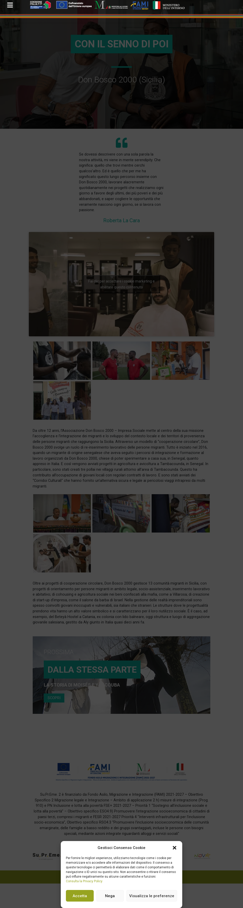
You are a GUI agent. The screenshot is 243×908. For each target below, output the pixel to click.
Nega (110, 896)
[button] (174, 847)
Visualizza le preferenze (151, 896)
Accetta (80, 896)
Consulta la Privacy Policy (84, 881)
